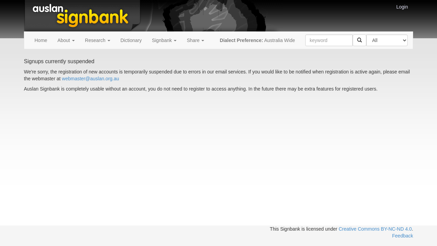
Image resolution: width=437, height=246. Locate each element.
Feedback (402, 235)
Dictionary (131, 40)
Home (40, 40)
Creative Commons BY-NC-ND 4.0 (375, 229)
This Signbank (285, 229)
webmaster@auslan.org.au (90, 78)
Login (402, 7)
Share (195, 40)
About (65, 40)
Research (97, 40)
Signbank (164, 40)
